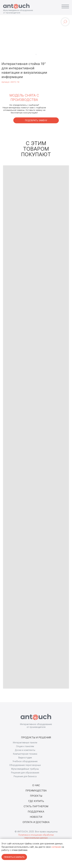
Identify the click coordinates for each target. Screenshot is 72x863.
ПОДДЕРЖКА (36, 811)
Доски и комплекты (25, 750)
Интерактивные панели (25, 742)
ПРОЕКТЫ (36, 795)
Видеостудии (25, 757)
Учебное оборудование (25, 761)
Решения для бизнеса (25, 776)
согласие (56, 847)
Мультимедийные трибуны (25, 769)
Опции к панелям (25, 746)
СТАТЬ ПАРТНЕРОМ (36, 806)
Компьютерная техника (25, 753)
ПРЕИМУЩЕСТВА (36, 790)
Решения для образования (25, 772)
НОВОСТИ (36, 816)
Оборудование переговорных (25, 765)
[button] (36, 120)
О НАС (36, 785)
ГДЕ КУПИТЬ (36, 801)
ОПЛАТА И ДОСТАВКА (36, 822)
